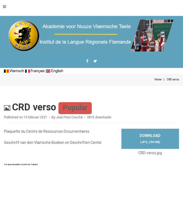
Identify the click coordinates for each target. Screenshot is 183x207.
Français (35, 71)
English (54, 71)
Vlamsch (14, 71)
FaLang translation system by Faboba (21, 164)
